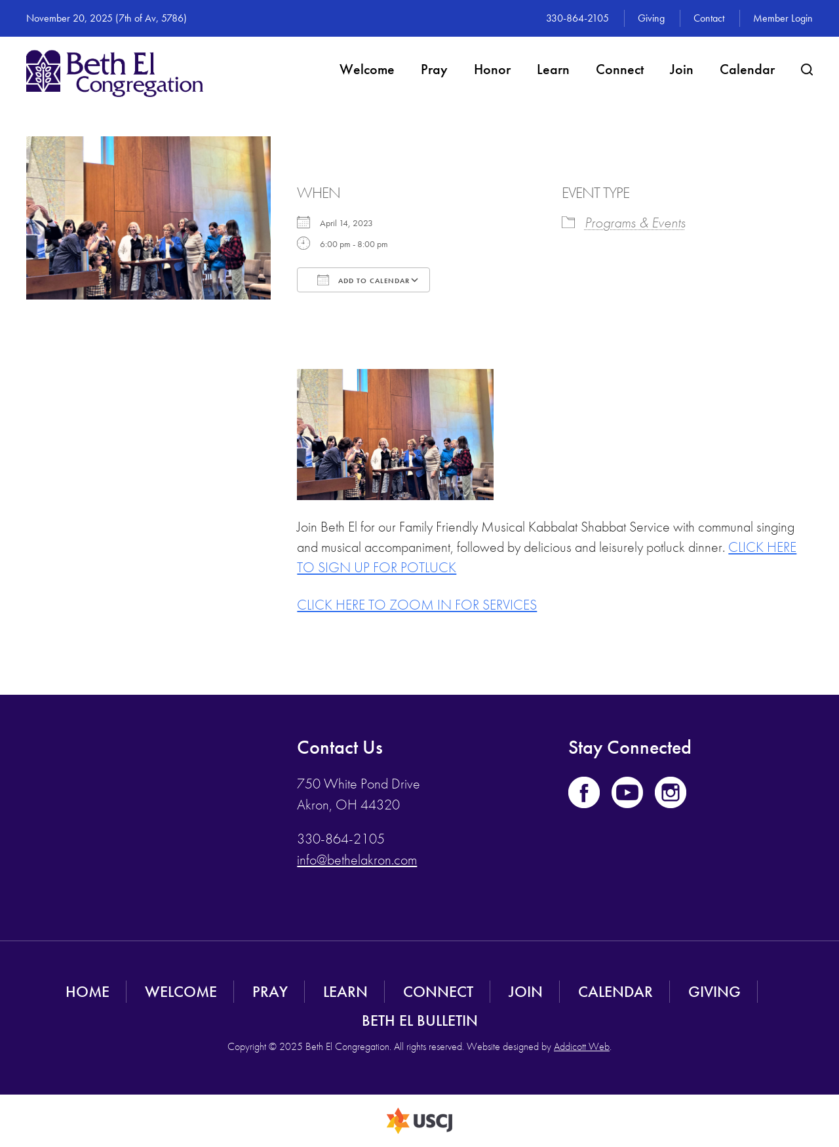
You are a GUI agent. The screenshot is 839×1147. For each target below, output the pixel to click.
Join (681, 69)
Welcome (367, 69)
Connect (620, 69)
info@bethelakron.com (357, 859)
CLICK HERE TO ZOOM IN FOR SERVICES (417, 604)
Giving (651, 18)
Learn (553, 69)
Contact (708, 18)
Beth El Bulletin (420, 1020)
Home (87, 991)
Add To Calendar (363, 280)
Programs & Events (635, 222)
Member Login (783, 18)
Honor (492, 69)
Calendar (747, 69)
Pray (434, 69)
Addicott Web (582, 1046)
